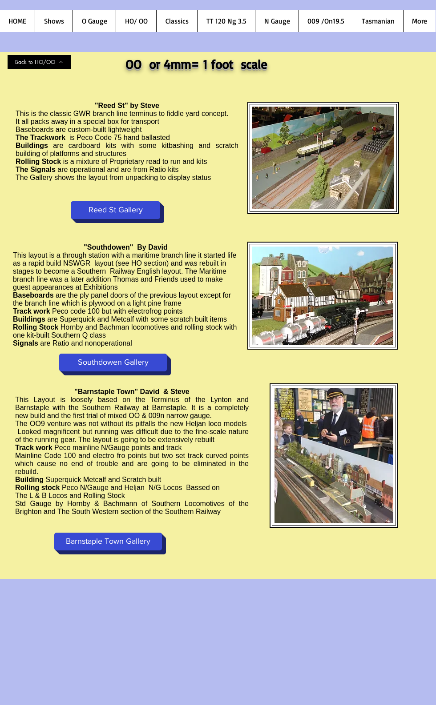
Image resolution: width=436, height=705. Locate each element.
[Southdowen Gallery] (113, 362)
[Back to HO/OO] (39, 62)
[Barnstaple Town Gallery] (108, 541)
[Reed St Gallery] (115, 210)
